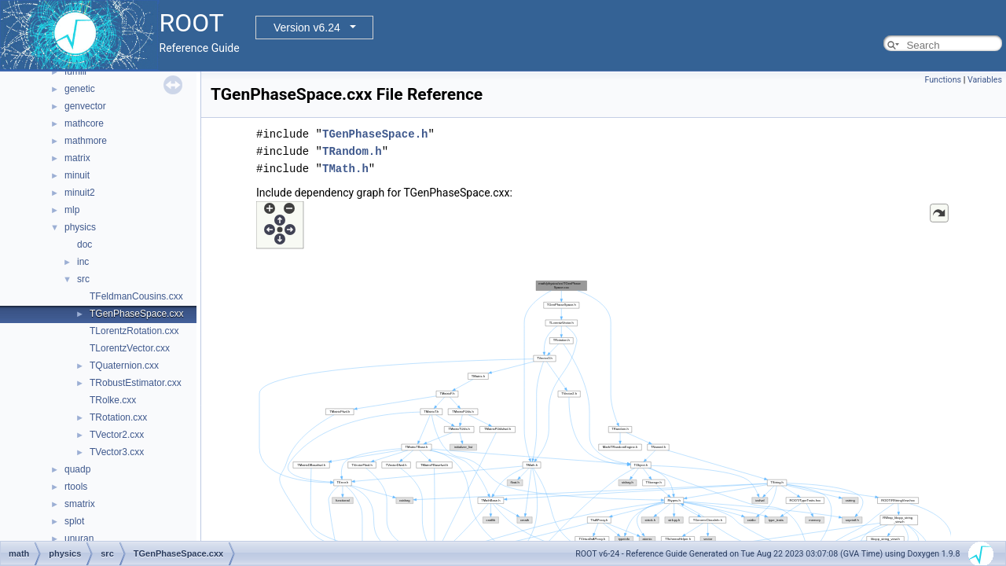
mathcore (84, 123)
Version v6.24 (307, 27)
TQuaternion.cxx (124, 365)
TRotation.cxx (118, 417)
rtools (75, 486)
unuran (79, 538)
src (83, 279)
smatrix (79, 503)
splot (74, 521)
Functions (942, 80)
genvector (85, 106)
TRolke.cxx (113, 400)
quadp (77, 469)
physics (80, 227)
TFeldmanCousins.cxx (136, 296)
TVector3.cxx (117, 452)
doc (84, 244)
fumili (75, 71)
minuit (77, 175)
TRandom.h (352, 151)
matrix (77, 158)
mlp (71, 209)
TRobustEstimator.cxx (136, 382)
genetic (79, 88)
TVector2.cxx (117, 434)
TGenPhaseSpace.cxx (136, 313)
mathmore (85, 140)
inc (83, 261)
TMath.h (345, 168)
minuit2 (79, 192)
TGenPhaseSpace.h (375, 134)
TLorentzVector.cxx (130, 348)
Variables (984, 80)
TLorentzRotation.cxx (134, 330)
